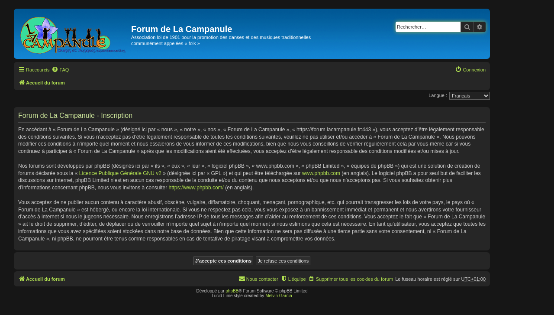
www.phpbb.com (321, 173)
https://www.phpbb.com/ (196, 188)
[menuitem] (60, 70)
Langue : (437, 95)
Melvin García (278, 295)
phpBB (231, 291)
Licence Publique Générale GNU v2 (120, 173)
